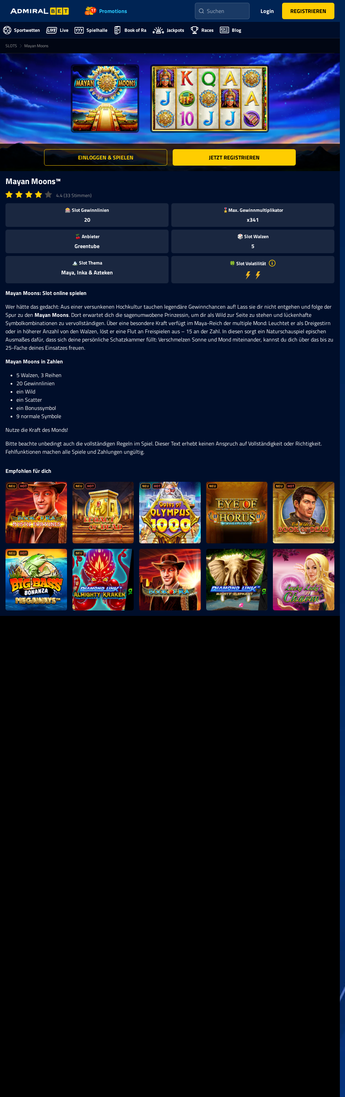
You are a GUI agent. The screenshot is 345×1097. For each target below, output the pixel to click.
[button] (308, 11)
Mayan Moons (36, 45)
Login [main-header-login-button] (267, 11)
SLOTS (11, 45)
